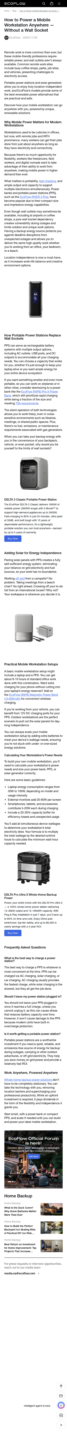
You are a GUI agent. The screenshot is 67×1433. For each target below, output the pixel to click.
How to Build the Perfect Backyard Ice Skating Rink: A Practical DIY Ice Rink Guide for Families (20, 1230)
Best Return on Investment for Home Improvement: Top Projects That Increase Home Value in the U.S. (20, 1248)
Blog (14, 11)
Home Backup (12, 1203)
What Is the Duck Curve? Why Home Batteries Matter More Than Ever (20, 1211)
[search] (44, 3)
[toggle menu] (59, 3)
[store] (52, 3)
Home (6, 11)
